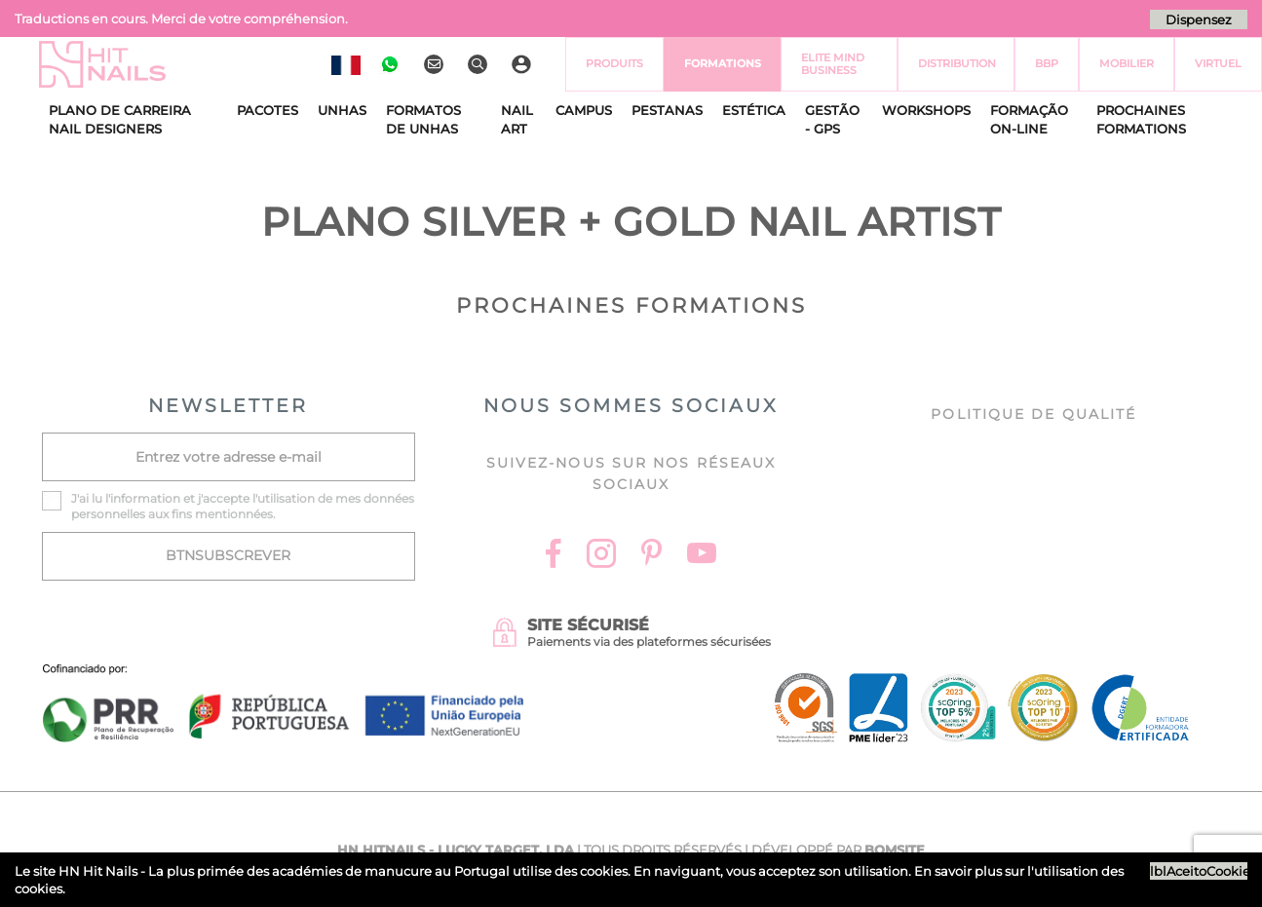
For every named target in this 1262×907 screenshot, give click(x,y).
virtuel (1218, 63)
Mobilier (1126, 63)
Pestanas (667, 110)
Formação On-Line (1029, 119)
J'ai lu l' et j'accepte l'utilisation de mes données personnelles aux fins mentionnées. (242, 506)
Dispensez (1199, 19)
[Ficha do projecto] (283, 674)
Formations (722, 63)
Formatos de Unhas (423, 119)
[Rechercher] (480, 64)
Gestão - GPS (832, 119)
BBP (1046, 63)
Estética (753, 110)
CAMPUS (583, 110)
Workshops (926, 110)
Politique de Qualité (1033, 414)
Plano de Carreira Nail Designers (120, 119)
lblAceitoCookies (1198, 871)
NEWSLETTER (228, 406)
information (145, 498)
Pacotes (267, 110)
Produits (614, 63)
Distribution (957, 63)
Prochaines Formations (1141, 119)
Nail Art (517, 119)
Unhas (342, 110)
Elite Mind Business (832, 64)
